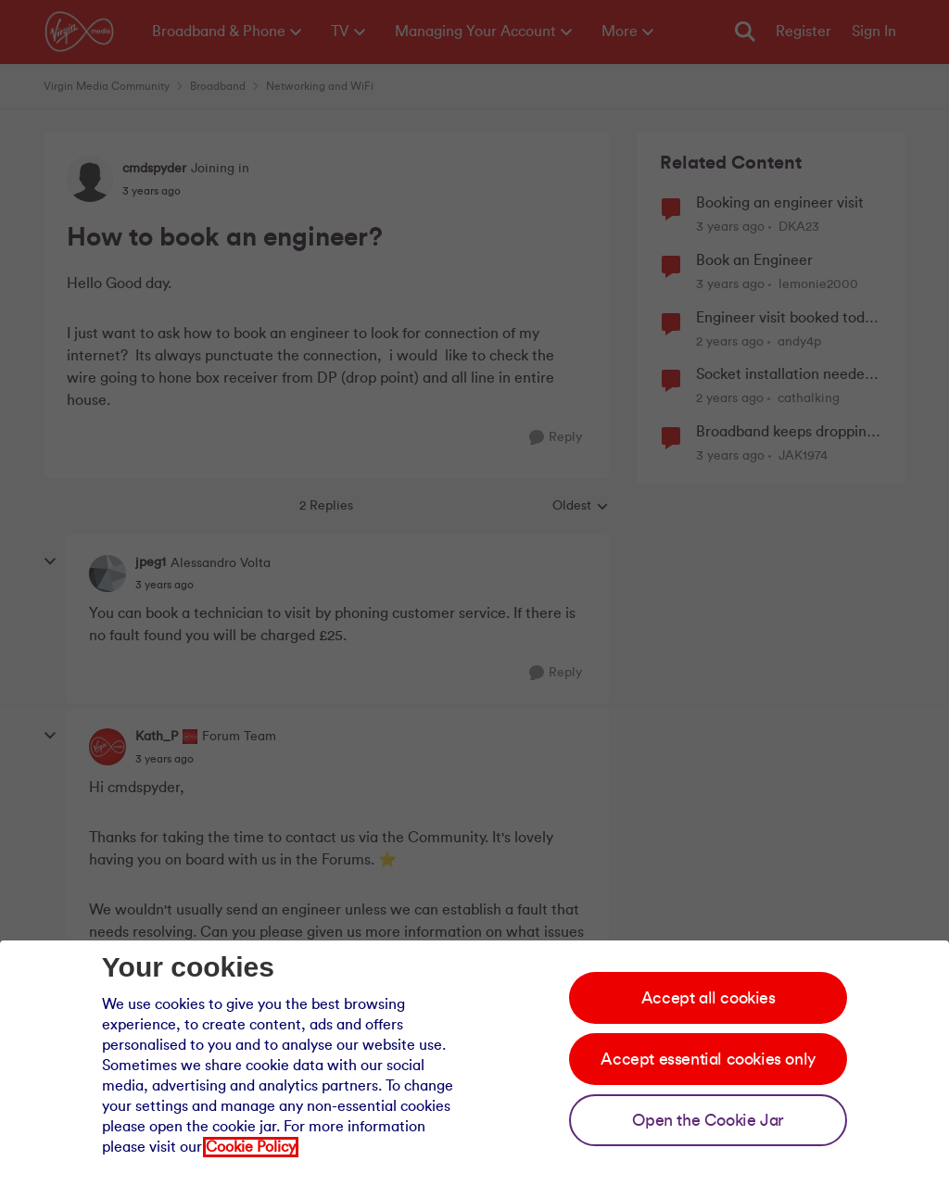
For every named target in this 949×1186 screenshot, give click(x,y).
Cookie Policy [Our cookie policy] (251, 1147)
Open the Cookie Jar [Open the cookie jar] (707, 1120)
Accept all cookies (708, 998)
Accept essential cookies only (708, 1059)
